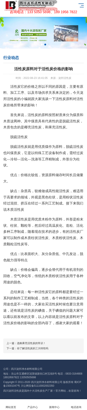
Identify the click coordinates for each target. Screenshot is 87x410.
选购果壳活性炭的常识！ (31, 343)
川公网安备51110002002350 (37, 385)
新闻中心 (54, 405)
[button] (42, 44)
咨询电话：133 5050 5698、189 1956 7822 (43, 12)
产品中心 (33, 405)
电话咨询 (76, 405)
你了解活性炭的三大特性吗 (32, 348)
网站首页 (11, 405)
